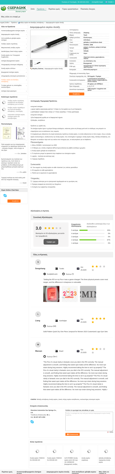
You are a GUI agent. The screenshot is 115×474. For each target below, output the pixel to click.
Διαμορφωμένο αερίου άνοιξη (10, 34)
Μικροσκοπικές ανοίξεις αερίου (10, 47)
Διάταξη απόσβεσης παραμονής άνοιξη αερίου (105, 460)
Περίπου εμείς (54, 9)
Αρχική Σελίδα (4, 22)
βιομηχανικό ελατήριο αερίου (10, 72)
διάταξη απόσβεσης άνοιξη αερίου (47, 399)
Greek (111, 1)
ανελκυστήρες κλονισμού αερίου (90, 399)
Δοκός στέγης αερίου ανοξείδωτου (68, 399)
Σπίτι (33, 9)
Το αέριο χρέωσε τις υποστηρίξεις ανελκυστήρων (11, 86)
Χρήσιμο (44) (51, 326)
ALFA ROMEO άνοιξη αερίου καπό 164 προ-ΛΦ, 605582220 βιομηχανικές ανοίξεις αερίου (71, 462)
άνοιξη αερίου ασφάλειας (86, 459)
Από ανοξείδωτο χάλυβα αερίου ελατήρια (10, 39)
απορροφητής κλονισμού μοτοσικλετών (13, 76)
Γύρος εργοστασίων (70, 9)
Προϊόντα (40, 9)
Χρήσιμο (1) (70, 274)
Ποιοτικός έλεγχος (87, 9)
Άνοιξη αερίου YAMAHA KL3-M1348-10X (37, 459)
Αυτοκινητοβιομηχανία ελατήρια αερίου (13, 30)
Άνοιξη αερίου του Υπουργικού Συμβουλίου (10, 56)
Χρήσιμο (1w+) (52, 357)
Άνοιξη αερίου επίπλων (8, 68)
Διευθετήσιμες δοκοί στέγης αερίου (11, 51)
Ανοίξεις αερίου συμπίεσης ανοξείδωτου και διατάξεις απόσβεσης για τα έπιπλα (16, 102)
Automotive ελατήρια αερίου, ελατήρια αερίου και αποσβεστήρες (16, 116)
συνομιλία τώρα (97, 2)
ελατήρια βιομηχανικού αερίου (10, 61)
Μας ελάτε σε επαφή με (10, 17)
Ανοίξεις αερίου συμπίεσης (9, 44)
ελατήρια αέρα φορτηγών (9, 91)
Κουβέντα (78, 94)
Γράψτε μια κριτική (51, 243)
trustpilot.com (52, 274)
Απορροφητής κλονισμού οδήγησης (12, 64)
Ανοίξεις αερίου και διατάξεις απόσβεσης (31, 22)
